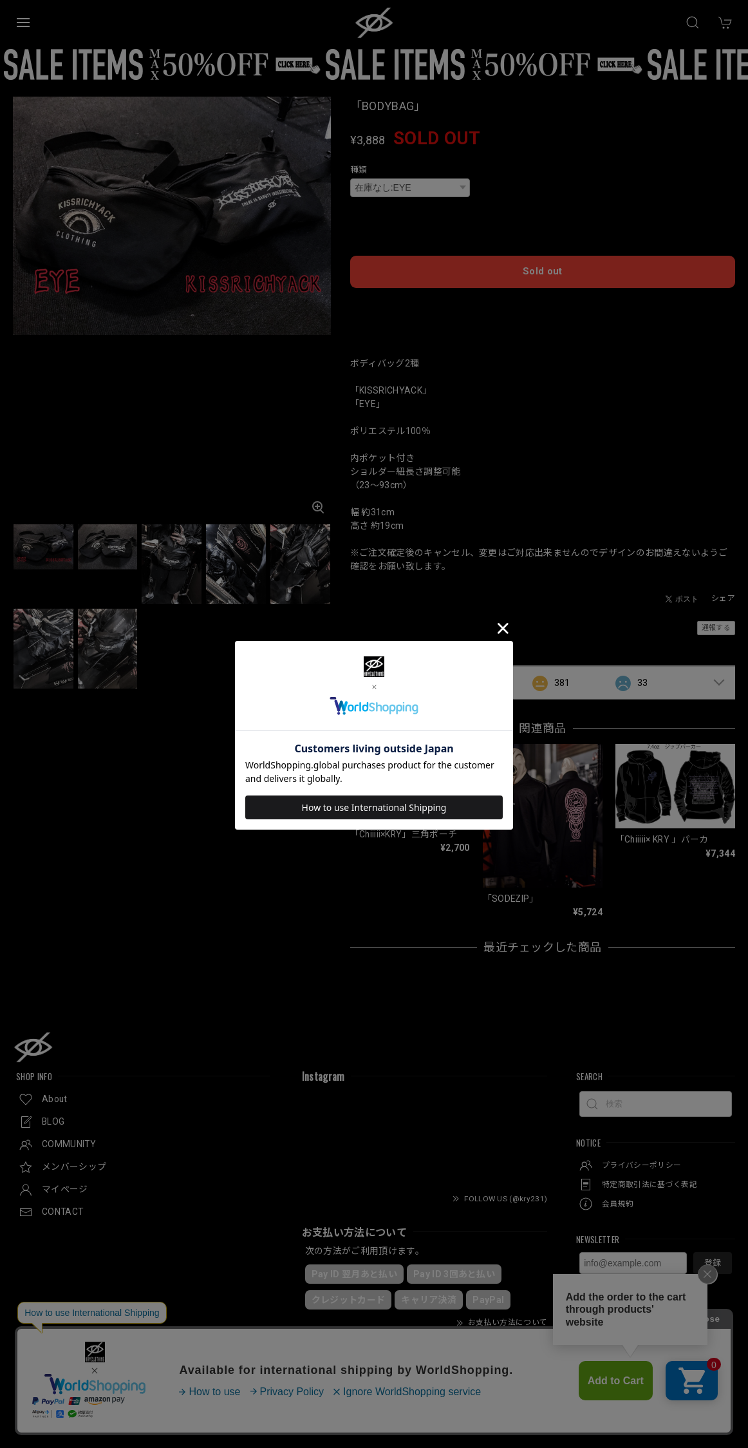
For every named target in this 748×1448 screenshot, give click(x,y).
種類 (359, 170)
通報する (716, 618)
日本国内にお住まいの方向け (543, 297)
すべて (390, 672)
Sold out (543, 263)
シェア (723, 588)
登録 (712, 1253)
